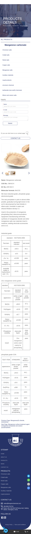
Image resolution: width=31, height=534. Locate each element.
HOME (9, 25)
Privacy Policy (8, 524)
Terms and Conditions (20, 524)
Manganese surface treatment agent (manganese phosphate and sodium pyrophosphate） (15, 426)
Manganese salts (24, 25)
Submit (10, 123)
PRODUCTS (15, 25)
